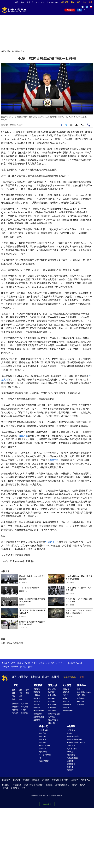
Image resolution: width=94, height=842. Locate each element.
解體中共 (54, 460)
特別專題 (71, 726)
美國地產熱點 (68, 711)
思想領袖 (51, 701)
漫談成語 (66, 701)
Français (5, 667)
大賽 (22, 2)
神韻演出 (15, 713)
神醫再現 (80, 701)
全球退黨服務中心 (62, 785)
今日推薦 (24, 707)
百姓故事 (70, 761)
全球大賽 (24, 713)
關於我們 (16, 780)
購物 (90, 2)
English (79, 663)
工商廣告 (70, 770)
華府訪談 (37, 707)
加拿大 (20, 663)
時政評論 (15, 51)
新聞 (15, 685)
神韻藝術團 (17, 785)
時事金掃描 (52, 695)
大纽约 (13, 663)
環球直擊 (37, 692)
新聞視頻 (38, 685)
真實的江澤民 (72, 749)
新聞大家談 (52, 689)
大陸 (13, 699)
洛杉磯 (27, 663)
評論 (8, 51)
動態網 (82, 785)
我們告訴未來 (72, 730)
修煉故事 (70, 767)
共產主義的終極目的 (74, 739)
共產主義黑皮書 (73, 758)
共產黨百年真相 (73, 736)
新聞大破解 (52, 704)
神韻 (16, 2)
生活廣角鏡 (43, 730)
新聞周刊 (37, 704)
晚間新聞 (37, 698)
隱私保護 (35, 780)
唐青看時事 (52, 711)
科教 (20, 699)
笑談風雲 (66, 692)
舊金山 (54, 663)
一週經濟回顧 (39, 711)
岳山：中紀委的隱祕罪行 (29, 588)
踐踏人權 (23, 435)
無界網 (5, 788)
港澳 (20, 690)
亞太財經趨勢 (39, 717)
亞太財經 (37, 720)
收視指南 (26, 780)
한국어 (31, 667)
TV (80, 10)
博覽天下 (15, 710)
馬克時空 (51, 717)
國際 (13, 690)
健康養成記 (81, 698)
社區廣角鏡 (38, 714)
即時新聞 (15, 707)
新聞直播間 (70, 10)
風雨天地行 (71, 755)
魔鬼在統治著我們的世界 (76, 742)
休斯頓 (41, 663)
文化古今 (66, 707)
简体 (42, 2)
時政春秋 (51, 698)
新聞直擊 (37, 701)
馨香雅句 (66, 698)
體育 (27, 693)
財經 (20, 696)
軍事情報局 (52, 707)
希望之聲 (49, 785)
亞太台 (61, 663)
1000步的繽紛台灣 (45, 756)
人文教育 (67, 685)
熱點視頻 (24, 704)
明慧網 (74, 785)
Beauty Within (44, 746)
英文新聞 (64, 2)
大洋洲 (34, 663)
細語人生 (51, 723)
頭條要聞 (15, 704)
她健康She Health (84, 692)
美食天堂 (42, 739)
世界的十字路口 (54, 714)
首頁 (3, 51)
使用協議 (45, 780)
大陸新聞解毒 (53, 720)
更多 (24, 788)
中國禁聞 (37, 695)
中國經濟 (49, 542)
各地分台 (30, 2)
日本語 (23, 667)
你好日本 (42, 733)
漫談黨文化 (71, 764)
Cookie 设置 (47, 803)
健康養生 (81, 685)
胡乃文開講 (81, 695)
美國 (13, 693)
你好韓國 (42, 736)
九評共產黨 (71, 746)
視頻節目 (35, 676)
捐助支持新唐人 (70, 677)
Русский (14, 667)
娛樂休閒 (43, 726)
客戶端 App (85, 780)
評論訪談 (52, 685)
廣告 (72, 2)
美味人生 (42, 742)
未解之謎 (66, 689)
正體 (37, 2)
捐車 (84, 2)
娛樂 (27, 690)
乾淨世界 (39, 785)
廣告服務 (65, 780)
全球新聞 (37, 689)
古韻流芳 (66, 695)
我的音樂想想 (44, 761)
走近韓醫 (80, 704)
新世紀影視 (15, 788)
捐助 (78, 2)
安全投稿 (55, 780)
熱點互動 (51, 692)
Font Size (82, 124)
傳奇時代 (70, 733)
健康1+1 (80, 689)
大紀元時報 (28, 785)
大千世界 (42, 749)
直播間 (55, 676)
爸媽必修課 (67, 704)
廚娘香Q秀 (43, 752)
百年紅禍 (70, 752)
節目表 (45, 676)
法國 (48, 663)
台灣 (20, 693)
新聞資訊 (23, 676)
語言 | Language (52, 2)
